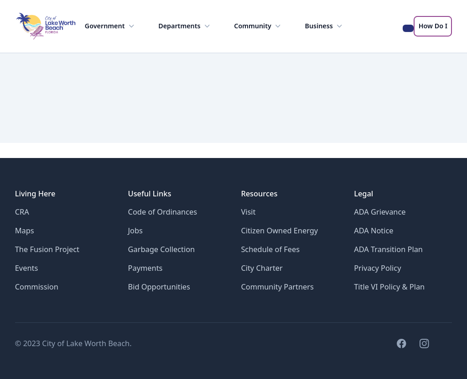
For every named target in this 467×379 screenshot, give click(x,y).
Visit (248, 211)
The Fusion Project (47, 249)
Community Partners (277, 286)
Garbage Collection (161, 249)
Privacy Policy (377, 268)
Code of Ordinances (162, 211)
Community (258, 26)
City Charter (261, 268)
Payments (145, 268)
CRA (22, 211)
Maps (24, 230)
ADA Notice (373, 230)
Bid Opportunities (159, 286)
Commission (36, 286)
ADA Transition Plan (388, 249)
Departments (185, 26)
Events (26, 268)
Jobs (135, 230)
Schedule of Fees (270, 249)
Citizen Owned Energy (279, 230)
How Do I (433, 25)
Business (324, 26)
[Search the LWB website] (408, 28)
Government (110, 26)
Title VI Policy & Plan (389, 286)
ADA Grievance (379, 211)
